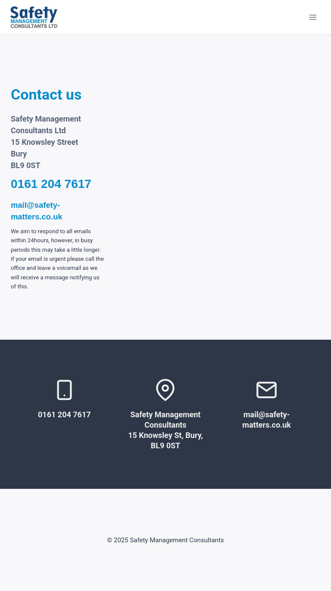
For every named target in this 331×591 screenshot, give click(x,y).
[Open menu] (313, 17)
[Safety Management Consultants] (33, 17)
